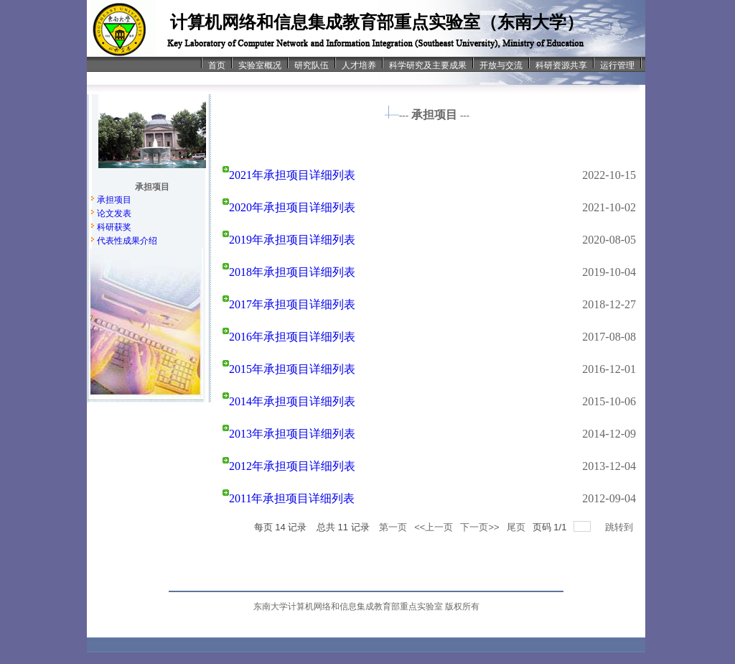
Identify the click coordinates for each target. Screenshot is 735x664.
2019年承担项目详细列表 (292, 240)
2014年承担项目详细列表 (292, 401)
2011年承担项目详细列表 (292, 498)
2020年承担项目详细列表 (292, 207)
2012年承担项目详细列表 (292, 466)
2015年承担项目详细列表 (292, 369)
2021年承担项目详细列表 (292, 175)
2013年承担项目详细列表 (292, 434)
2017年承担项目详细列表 (292, 304)
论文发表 (114, 213)
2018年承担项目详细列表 (292, 272)
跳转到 (620, 527)
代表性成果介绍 (127, 241)
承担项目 (114, 200)
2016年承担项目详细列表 (292, 337)
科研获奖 (114, 227)
